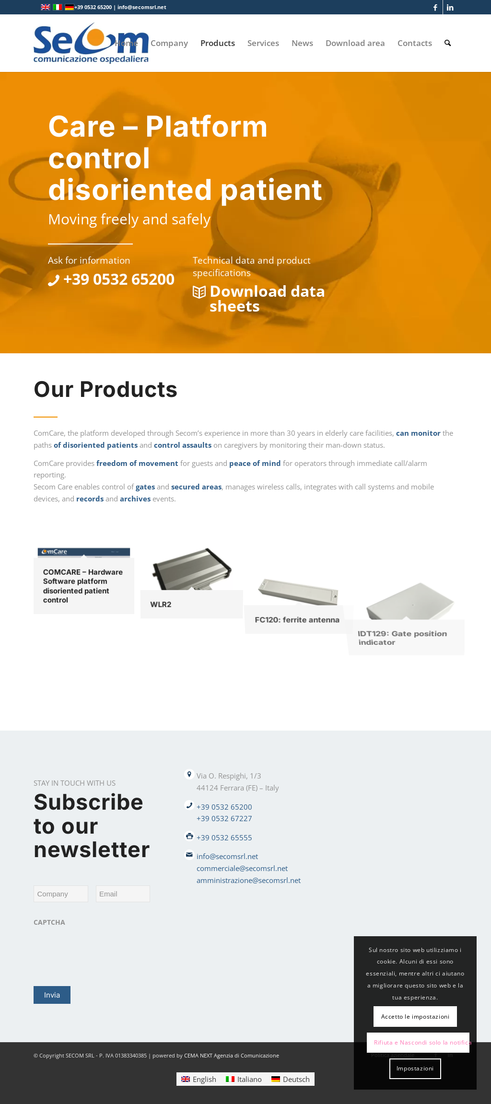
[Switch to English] (198, 1078)
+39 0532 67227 (224, 818)
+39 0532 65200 (224, 807)
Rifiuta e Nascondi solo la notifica (421, 1042)
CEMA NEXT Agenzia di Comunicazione (231, 1055)
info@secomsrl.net (227, 856)
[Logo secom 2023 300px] (91, 43)
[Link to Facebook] (436, 7)
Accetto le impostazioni (415, 1016)
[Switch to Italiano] (244, 1078)
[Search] (447, 43)
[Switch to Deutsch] (291, 1078)
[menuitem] (126, 43)
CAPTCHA (49, 922)
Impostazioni (415, 1068)
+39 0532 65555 (224, 837)
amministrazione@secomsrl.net (249, 880)
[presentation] (106, 950)
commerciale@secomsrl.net (242, 868)
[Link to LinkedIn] (450, 7)
